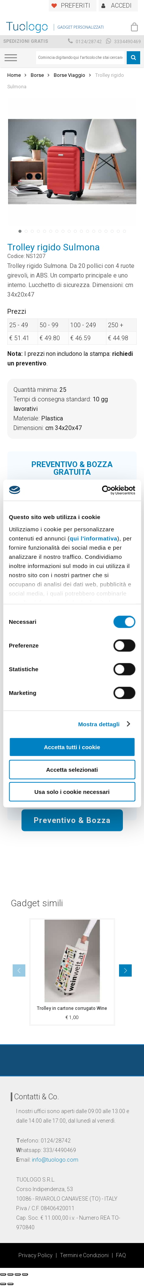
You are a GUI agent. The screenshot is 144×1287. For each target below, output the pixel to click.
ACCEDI (121, 5)
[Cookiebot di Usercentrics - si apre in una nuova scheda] (102, 490)
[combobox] (80, 57)
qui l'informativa (94, 538)
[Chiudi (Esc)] (3, 1274)
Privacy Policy (35, 1255)
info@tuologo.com (55, 1160)
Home (14, 75)
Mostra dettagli (98, 724)
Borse (37, 75)
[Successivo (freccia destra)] (10, 1284)
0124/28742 (85, 41)
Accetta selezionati (72, 769)
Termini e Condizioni (84, 1255)
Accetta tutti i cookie (72, 747)
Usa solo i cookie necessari (72, 792)
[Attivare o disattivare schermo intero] (18, 1274)
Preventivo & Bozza (72, 819)
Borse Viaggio (69, 75)
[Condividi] (10, 1274)
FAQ (121, 1255)
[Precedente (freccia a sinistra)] (3, 1284)
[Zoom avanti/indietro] (25, 1274)
